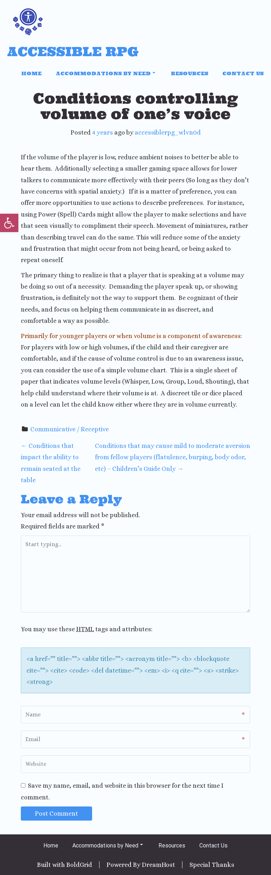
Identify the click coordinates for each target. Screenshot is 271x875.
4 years (102, 132)
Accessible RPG (73, 52)
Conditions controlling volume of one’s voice (135, 106)
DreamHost (158, 864)
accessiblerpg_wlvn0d (168, 132)
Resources (189, 73)
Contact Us (243, 73)
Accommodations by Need (105, 73)
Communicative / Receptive (69, 429)
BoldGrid (79, 864)
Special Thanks (211, 864)
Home (31, 73)
